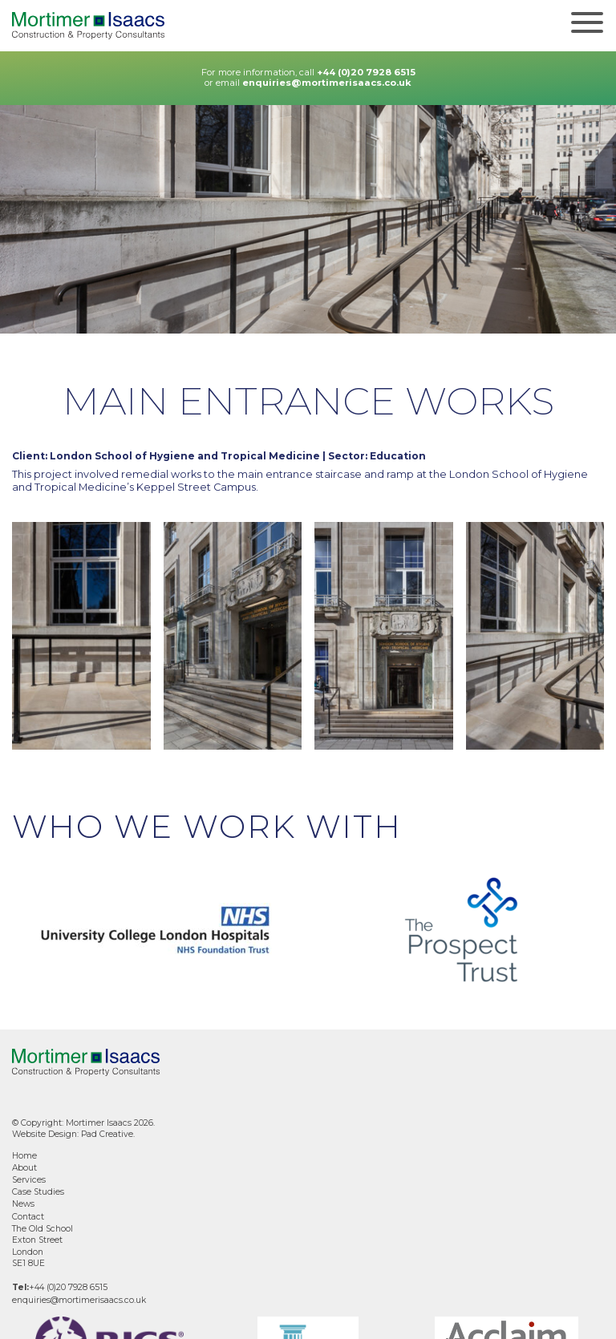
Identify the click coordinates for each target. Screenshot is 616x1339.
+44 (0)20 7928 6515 (366, 72)
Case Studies (38, 1192)
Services (29, 1180)
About (24, 1168)
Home (24, 1156)
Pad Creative (107, 1134)
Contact (28, 1217)
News (23, 1204)
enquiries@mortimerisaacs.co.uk (326, 82)
